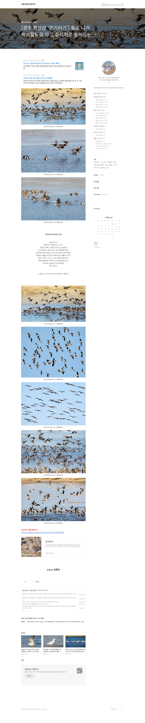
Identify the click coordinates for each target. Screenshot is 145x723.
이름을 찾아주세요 (100, 126)
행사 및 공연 (101, 149)
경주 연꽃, (96, 168)
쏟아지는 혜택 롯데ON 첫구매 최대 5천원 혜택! (41, 63)
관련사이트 (114, 709)
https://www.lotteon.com (32, 60)
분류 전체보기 (100, 93)
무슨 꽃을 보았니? (103, 113)
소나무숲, (104, 162)
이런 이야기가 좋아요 (104, 144)
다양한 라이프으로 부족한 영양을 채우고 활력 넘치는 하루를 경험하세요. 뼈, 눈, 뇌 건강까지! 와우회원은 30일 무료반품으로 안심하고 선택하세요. (52, 81)
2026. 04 (109, 217)
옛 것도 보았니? (101, 102)
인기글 (102, 175)
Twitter (104, 194)
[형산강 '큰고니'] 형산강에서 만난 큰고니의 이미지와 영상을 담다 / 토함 (40, 602)
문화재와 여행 (100, 97)
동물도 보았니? (33, 590)
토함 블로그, (97, 162)
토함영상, (102, 168)
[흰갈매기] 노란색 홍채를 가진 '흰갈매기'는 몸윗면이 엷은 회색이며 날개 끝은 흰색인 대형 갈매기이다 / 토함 (49, 598)
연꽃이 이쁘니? (101, 118)
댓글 (22, 660)
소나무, (115, 165)
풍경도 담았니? (101, 105)
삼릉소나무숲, (109, 165)
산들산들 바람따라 (28, 4)
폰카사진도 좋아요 (102, 146)
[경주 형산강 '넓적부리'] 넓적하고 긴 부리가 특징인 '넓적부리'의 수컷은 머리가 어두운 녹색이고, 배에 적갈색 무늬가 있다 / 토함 (49, 607)
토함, (114, 162)
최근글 (96, 175)
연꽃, (107, 168)
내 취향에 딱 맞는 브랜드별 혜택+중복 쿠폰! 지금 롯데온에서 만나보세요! (47, 67)
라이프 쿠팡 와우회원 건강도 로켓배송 (38, 78)
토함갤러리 (100, 141)
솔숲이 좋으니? (101, 120)
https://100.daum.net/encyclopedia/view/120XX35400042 (42, 532)
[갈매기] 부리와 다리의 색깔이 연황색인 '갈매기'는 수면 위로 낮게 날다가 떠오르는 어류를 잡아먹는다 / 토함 (49, 594)
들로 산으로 (25, 590)
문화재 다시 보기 (102, 107)
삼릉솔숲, (110, 162)
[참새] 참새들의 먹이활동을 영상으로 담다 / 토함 (34, 604)
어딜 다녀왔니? (101, 100)
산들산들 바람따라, (99, 165)
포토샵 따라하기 (99, 132)
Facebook (97, 194)
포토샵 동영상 (100, 135)
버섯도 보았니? (101, 116)
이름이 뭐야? (101, 129)
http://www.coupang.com (32, 75)
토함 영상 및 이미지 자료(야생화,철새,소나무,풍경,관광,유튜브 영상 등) (45, 672)
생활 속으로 (99, 138)
